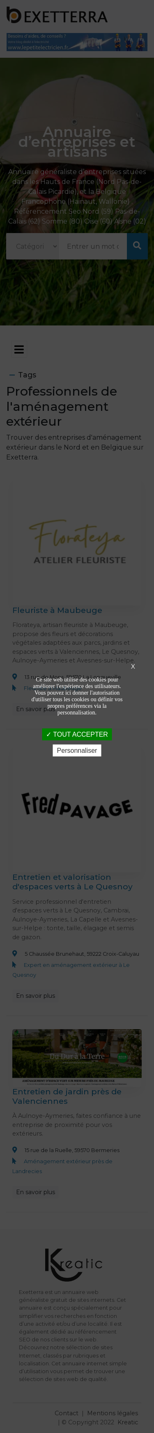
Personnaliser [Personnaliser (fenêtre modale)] (77, 750)
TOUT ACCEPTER (77, 734)
